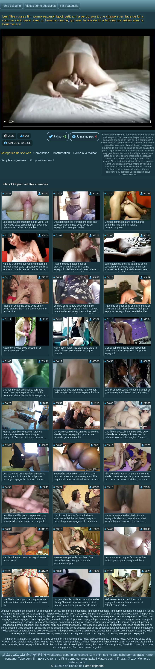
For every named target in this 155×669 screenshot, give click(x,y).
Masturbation (61, 153)
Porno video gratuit (136, 641)
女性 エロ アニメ (125, 658)
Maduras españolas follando (69, 654)
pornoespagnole (111, 622)
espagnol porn (34, 610)
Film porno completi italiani (79, 658)
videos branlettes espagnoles (44, 633)
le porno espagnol (126, 616)
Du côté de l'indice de (68, 666)
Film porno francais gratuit (106, 644)
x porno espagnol (94, 633)
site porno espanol (75, 627)
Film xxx (21, 638)
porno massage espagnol (20, 622)
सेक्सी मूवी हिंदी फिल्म (37, 654)
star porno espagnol (98, 627)
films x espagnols (82, 616)
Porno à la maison (85, 153)
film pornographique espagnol (29, 616)
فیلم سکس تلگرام (13, 654)
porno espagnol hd (105, 619)
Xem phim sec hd (100, 654)
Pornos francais (58, 644)
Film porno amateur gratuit (86, 647)
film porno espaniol (75, 613)
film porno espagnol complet (126, 610)
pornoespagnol (93, 622)
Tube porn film (27, 658)
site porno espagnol (53, 627)
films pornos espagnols (59, 616)
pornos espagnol (131, 622)
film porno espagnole (32, 613)
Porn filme (42, 644)
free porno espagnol (104, 616)
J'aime (55, 137)
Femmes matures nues (75, 638)
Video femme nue (43, 641)
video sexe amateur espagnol (129, 630)
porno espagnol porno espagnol (134, 619)
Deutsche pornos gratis (128, 654)
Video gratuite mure (21, 641)
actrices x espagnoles (13, 610)
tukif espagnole (118, 627)
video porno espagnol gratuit (73, 630)
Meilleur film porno (90, 641)
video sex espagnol (101, 630)
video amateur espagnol (15, 630)
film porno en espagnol (74, 610)
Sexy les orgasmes (13, 160)
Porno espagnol (11, 5)
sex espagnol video (93, 625)
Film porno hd (35, 638)
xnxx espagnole (114, 633)
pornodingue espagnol (71, 622)
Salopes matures (99, 638)
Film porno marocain (113, 641)
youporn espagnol (134, 633)
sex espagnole (113, 625)
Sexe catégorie (69, 5)
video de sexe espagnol (43, 630)
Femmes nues (117, 638)
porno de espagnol (61, 619)
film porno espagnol (99, 610)
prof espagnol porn (45, 625)
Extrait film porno (131, 644)
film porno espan (55, 613)
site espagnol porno (30, 627)
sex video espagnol (133, 625)
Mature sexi (105, 658)
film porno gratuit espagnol (123, 613)
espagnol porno (51, 610)
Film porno (10, 638)
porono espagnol (24, 625)
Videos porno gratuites (66, 641)
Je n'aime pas (83, 137)
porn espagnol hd (40, 619)
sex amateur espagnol (69, 625)
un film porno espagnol (140, 627)
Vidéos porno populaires (40, 5)
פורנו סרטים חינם (49, 658)
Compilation (41, 153)
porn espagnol (22, 619)
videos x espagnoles (72, 633)
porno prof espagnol (46, 622)
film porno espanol (42, 160)
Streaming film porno (79, 644)
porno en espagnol (83, 619)
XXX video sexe (135, 638)
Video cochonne (53, 638)
